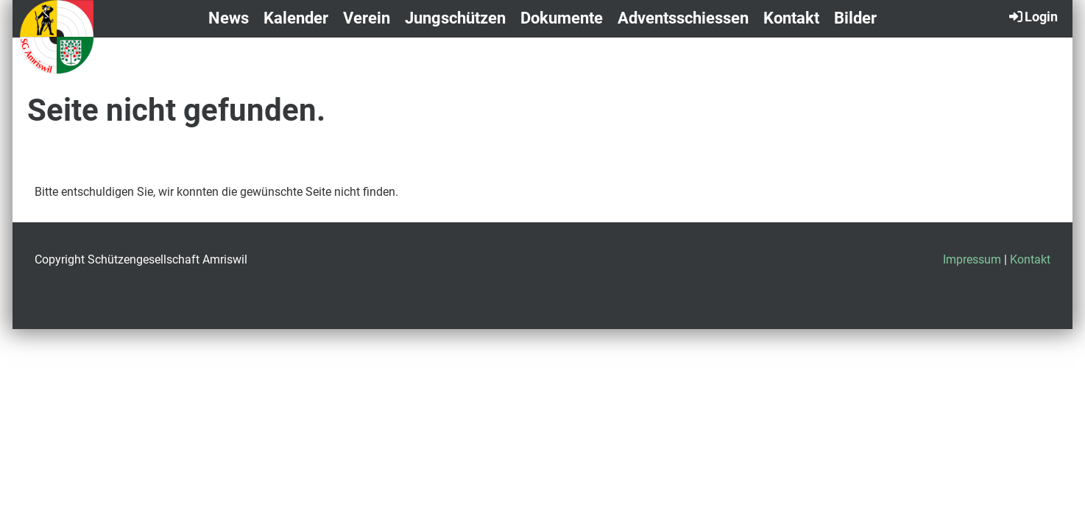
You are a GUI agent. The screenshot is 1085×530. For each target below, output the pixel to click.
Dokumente (561, 18)
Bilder (855, 18)
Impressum (972, 259)
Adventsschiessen (683, 18)
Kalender (296, 18)
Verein (366, 18)
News (228, 18)
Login (1032, 16)
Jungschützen (455, 18)
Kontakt (791, 18)
